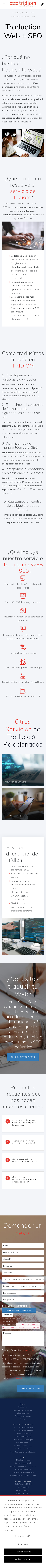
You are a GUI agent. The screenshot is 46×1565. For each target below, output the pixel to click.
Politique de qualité (23, 1469)
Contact (23, 1419)
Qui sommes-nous (23, 1416)
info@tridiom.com (23, 1490)
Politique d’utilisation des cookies (23, 1475)
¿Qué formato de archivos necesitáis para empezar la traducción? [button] (24, 1122)
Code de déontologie (23, 1463)
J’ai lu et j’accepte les (18, 1350)
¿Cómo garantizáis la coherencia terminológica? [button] (24, 1160)
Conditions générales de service (23, 1466)
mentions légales (27, 1350)
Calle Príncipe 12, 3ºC (23, 1484)
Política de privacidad (18, 1378)
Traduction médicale (23, 1449)
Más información (23, 1536)
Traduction (28, 13)
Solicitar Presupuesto (23, 1057)
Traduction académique (23, 1439)
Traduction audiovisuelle (23, 1427)
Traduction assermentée (23, 1410)
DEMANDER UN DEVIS (30, 1388)
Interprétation (23, 1413)
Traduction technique (23, 1443)
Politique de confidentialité (23, 1472)
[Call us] (42, 4)
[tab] (23, 1123)
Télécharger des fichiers (14, 1305)
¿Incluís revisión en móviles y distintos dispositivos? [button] (25, 1142)
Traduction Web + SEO (23, 1446)
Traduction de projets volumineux (23, 1452)
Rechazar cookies (23, 1559)
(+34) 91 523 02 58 (23, 1493)
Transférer (7, 1315)
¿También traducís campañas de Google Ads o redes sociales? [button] (24, 1179)
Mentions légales (23, 1460)
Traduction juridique (23, 1436)
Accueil (16, 13)
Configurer (23, 1543)
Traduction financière (23, 1433)
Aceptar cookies (23, 1551)
